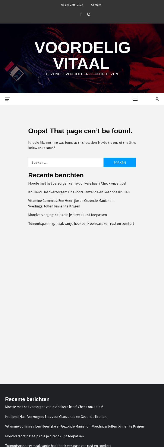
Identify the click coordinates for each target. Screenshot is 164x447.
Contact (96, 5)
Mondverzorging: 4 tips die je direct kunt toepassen (67, 214)
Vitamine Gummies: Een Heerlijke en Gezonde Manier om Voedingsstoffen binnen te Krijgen (71, 203)
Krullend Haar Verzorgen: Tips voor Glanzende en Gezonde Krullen (79, 192)
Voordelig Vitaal (82, 55)
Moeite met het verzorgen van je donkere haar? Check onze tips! (77, 183)
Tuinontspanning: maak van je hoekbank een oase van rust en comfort (81, 223)
